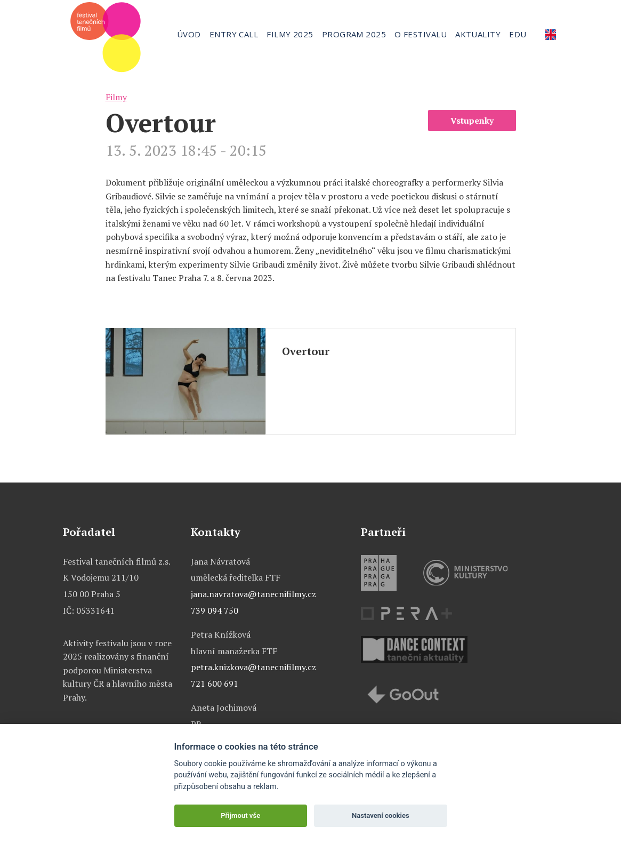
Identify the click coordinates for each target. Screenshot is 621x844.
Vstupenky (472, 120)
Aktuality (478, 34)
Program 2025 (354, 34)
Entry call (234, 34)
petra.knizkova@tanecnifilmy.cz (253, 667)
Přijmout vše (240, 815)
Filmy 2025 (290, 34)
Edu (517, 34)
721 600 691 (214, 683)
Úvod (189, 34)
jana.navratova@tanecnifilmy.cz (253, 594)
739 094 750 (214, 610)
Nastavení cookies (380, 815)
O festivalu (420, 34)
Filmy (116, 97)
